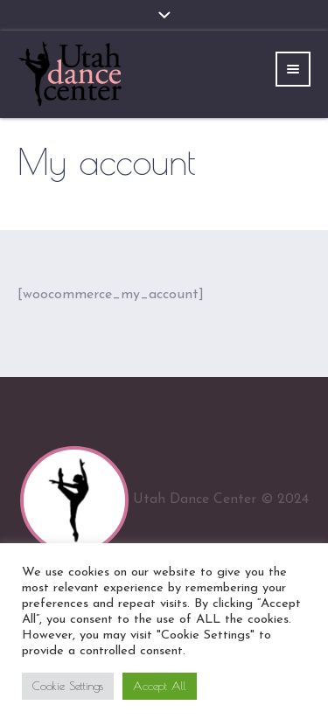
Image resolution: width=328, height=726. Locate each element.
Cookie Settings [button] (67, 686)
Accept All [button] (159, 686)
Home (123, 196)
